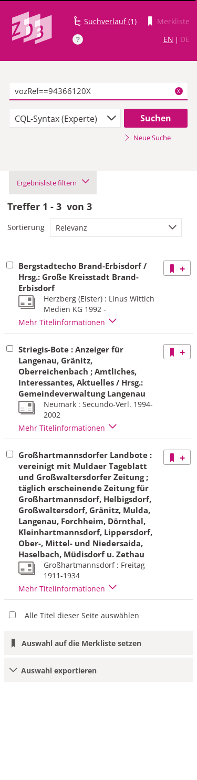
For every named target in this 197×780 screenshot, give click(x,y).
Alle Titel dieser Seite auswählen (82, 615)
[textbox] (98, 91)
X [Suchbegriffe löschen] (178, 91)
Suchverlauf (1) (110, 21)
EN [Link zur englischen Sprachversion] (168, 39)
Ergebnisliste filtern (53, 183)
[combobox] (65, 118)
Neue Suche (147, 137)
